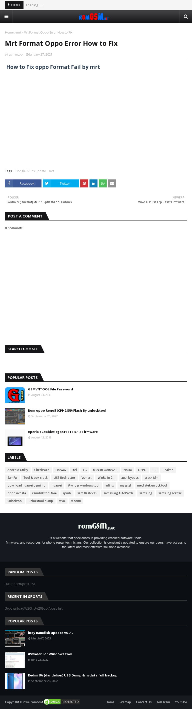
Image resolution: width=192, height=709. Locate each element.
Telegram (163, 702)
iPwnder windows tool (83, 485)
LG (85, 470)
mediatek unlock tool (152, 485)
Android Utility (18, 470)
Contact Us (144, 702)
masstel (125, 485)
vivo (62, 501)
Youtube (181, 702)
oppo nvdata (17, 493)
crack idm (151, 478)
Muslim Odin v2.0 (105, 470)
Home (9, 32)
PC (154, 470)
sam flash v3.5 (87, 493)
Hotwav (61, 470)
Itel (74, 470)
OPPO (142, 470)
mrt (18, 32)
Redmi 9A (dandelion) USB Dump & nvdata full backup (73, 675)
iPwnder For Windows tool (50, 654)
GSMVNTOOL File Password (50, 389)
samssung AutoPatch (118, 493)
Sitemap (125, 702)
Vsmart (87, 478)
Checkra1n (41, 470)
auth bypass (129, 478)
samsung (145, 493)
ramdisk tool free (44, 493)
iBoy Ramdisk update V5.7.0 (50, 632)
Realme (168, 470)
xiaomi (76, 501)
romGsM (37, 702)
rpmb (67, 493)
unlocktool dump (41, 501)
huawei (57, 485)
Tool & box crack (36, 478)
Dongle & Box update (31, 171)
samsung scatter (170, 493)
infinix (110, 485)
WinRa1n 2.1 (106, 478)
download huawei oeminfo (27, 485)
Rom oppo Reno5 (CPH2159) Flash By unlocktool (67, 410)
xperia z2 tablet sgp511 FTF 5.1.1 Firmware (63, 431)
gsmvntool (16, 54)
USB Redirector (64, 478)
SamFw (12, 478)
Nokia (128, 470)
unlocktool (15, 501)
